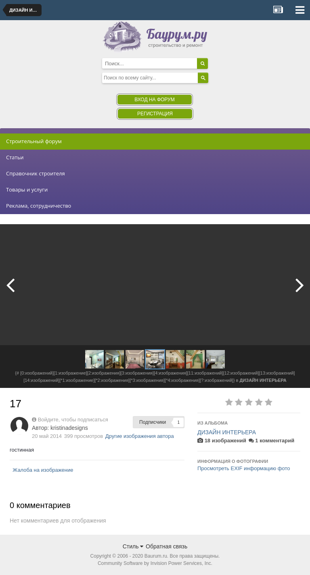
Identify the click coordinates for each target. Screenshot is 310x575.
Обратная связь (166, 546)
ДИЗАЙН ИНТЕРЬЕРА (226, 432)
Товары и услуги (27, 189)
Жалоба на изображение (43, 470)
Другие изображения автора (139, 436)
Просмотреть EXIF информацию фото (243, 468)
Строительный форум (34, 141)
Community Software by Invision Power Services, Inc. (155, 563)
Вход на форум (154, 99)
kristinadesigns (69, 428)
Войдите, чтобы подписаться (73, 420)
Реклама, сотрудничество (38, 205)
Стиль (133, 546)
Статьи (15, 157)
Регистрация (155, 114)
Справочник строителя (35, 173)
